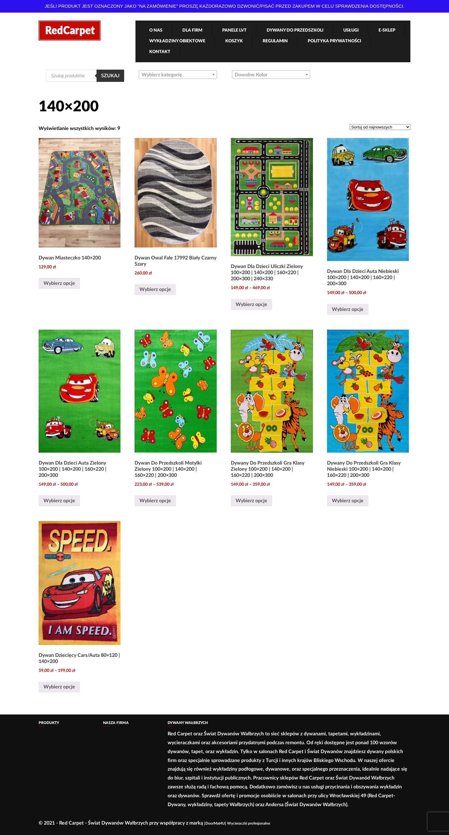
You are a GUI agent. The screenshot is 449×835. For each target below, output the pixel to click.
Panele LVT (234, 30)
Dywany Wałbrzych (188, 723)
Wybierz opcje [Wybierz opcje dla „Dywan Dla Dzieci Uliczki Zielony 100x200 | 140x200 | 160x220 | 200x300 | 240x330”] (251, 304)
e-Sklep (387, 30)
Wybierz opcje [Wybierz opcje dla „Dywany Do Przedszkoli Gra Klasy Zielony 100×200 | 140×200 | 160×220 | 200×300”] (251, 500)
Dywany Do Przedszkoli (295, 30)
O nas (155, 30)
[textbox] (178, 75)
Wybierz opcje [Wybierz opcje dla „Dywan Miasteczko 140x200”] (59, 283)
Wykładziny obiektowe (177, 41)
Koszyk (234, 41)
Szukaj (110, 75)
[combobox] (178, 74)
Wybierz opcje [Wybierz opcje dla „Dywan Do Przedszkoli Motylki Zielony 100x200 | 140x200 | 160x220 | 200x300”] (155, 500)
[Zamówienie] (380, 127)
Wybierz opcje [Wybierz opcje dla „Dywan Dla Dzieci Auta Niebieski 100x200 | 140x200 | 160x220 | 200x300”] (347, 309)
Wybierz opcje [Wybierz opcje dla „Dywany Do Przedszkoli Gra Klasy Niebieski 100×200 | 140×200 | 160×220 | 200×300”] (347, 500)
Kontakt (159, 52)
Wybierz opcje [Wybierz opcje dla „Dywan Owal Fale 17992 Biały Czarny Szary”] (155, 289)
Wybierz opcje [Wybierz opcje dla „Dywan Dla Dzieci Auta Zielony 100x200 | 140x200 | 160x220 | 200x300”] (59, 500)
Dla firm (192, 30)
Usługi (351, 30)
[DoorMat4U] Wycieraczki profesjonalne (237, 823)
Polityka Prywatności (334, 41)
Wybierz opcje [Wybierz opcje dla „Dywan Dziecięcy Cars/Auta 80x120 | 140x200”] (59, 686)
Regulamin (275, 41)
